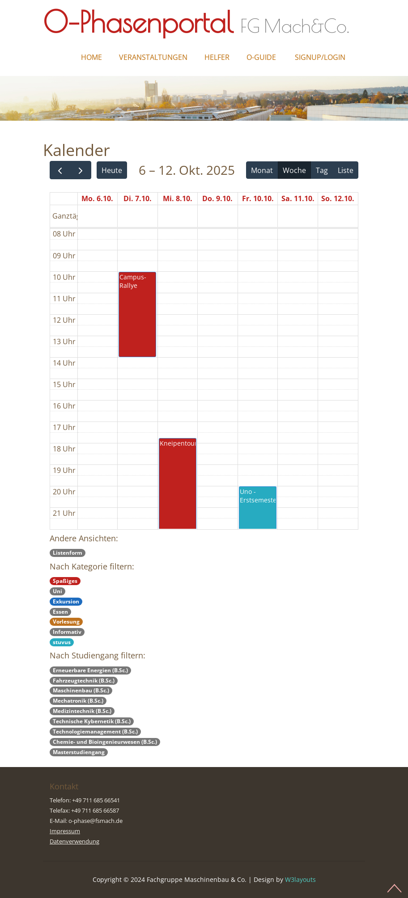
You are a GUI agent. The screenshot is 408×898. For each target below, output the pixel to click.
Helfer (217, 57)
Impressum (65, 831)
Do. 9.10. (217, 198)
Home (91, 57)
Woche (294, 170)
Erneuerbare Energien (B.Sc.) (90, 670)
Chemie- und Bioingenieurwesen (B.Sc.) (105, 742)
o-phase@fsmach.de (95, 821)
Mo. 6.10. (97, 198)
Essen (60, 612)
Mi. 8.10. (177, 198)
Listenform (67, 553)
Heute (112, 170)
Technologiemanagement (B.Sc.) (95, 731)
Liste (345, 170)
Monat (262, 170)
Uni (57, 591)
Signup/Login (320, 57)
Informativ (67, 632)
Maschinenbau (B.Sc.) (81, 690)
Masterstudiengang (79, 752)
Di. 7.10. (137, 198)
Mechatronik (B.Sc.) (78, 700)
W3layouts (300, 879)
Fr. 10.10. (258, 198)
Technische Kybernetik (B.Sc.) (92, 721)
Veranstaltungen (153, 57)
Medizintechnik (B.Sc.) (82, 711)
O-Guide (261, 57)
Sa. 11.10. (297, 198)
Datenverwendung (74, 841)
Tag (322, 170)
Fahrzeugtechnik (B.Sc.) (84, 680)
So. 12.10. (337, 198)
